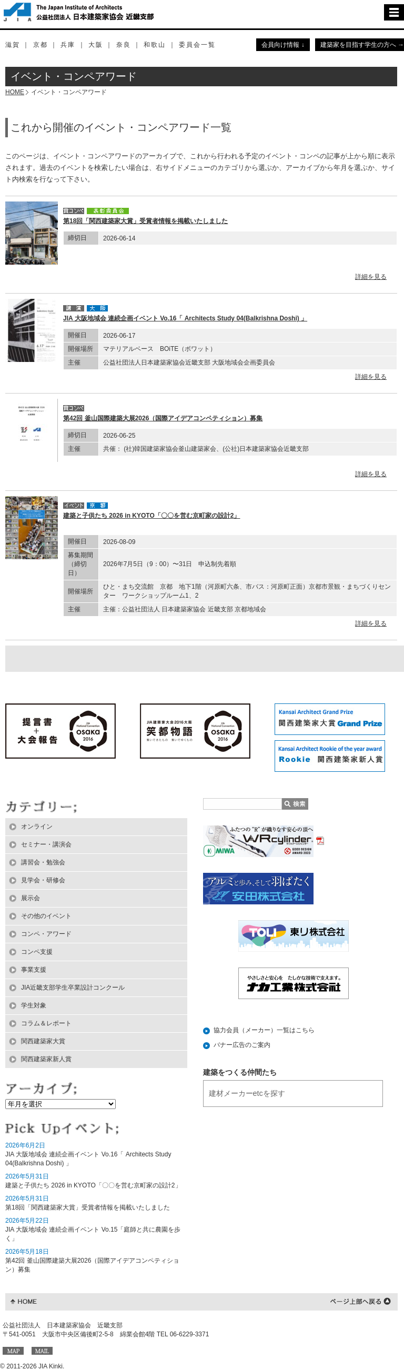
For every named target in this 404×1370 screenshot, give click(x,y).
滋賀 (12, 44)
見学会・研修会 (43, 880)
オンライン (37, 826)
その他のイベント (46, 916)
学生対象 (33, 1005)
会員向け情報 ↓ (282, 44)
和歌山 (155, 44)
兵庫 (67, 44)
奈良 (123, 44)
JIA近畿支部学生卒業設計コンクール (73, 987)
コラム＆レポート (46, 1023)
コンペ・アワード (46, 934)
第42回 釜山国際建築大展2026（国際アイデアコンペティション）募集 (162, 418)
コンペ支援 (37, 951)
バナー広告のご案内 (242, 1045)
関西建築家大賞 (43, 1041)
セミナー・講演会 (46, 844)
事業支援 (33, 969)
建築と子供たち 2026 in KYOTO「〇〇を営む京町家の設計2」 (151, 515)
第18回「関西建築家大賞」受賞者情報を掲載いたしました (145, 221)
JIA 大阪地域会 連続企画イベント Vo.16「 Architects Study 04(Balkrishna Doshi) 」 (185, 318)
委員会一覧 (197, 44)
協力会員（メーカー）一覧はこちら (264, 1030)
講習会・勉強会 (43, 862)
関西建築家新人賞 (46, 1059)
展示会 (30, 898)
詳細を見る (371, 276)
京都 (40, 44)
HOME (14, 92)
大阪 (95, 44)
